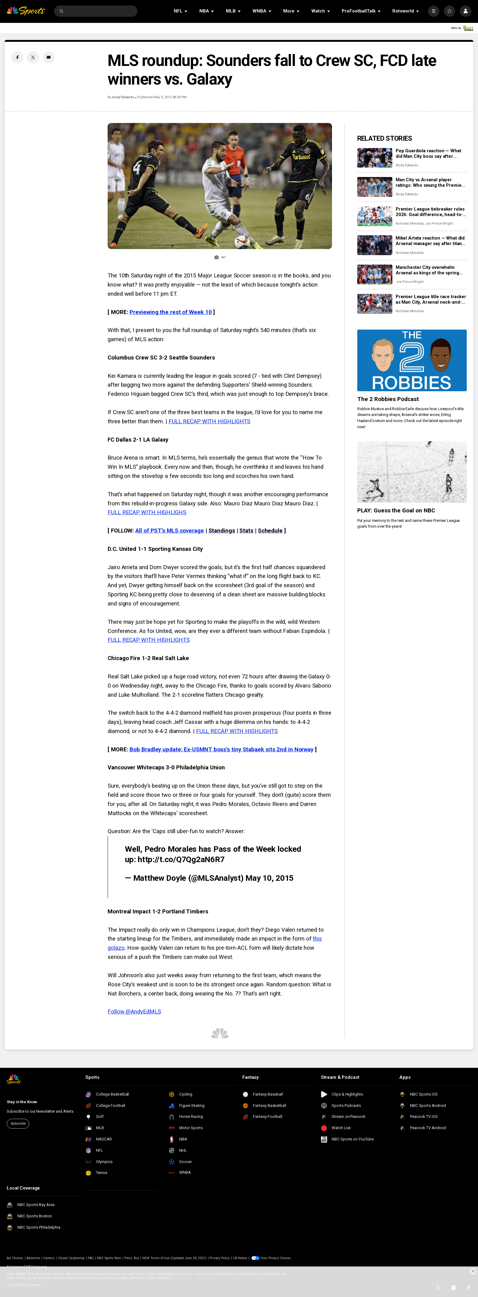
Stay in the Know (22, 1102)
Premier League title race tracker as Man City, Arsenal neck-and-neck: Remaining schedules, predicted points (431, 299)
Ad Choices (15, 1258)
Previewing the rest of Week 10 (171, 312)
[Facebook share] (17, 57)
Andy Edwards (123, 97)
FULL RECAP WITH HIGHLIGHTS (210, 421)
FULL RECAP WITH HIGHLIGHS (147, 512)
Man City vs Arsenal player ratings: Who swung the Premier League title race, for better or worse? (429, 182)
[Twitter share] (33, 57)
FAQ (91, 1258)
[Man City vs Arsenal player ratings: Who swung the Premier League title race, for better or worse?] (374, 187)
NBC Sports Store (109, 1258)
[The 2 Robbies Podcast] (412, 360)
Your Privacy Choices (276, 1258)
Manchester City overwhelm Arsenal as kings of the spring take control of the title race (427, 270)
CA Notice (240, 1258)
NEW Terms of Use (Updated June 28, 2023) (174, 1258)
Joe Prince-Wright (439, 224)
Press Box (131, 1258)
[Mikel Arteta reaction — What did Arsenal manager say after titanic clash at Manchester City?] (374, 245)
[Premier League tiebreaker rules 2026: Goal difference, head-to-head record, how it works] (374, 216)
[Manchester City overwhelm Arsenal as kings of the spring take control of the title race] (374, 274)
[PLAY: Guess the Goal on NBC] (412, 472)
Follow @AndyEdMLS (134, 1011)
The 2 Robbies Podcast (388, 399)
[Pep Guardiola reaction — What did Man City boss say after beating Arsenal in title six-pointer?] (374, 158)
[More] (433, 11)
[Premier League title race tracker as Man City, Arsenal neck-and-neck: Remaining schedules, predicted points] (374, 304)
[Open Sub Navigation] (186, 11)
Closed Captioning (71, 1258)
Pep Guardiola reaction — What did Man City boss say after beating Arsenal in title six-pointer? (428, 153)
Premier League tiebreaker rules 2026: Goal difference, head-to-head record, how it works (430, 211)
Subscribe (18, 1123)
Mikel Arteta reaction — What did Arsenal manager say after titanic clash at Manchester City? (431, 240)
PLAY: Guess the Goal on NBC (396, 510)
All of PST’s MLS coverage (169, 530)
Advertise (33, 1258)
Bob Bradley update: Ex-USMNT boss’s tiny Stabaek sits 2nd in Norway (221, 749)
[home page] (26, 11)
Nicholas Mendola (410, 224)
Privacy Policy (220, 1258)
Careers (49, 1258)
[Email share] (49, 57)
